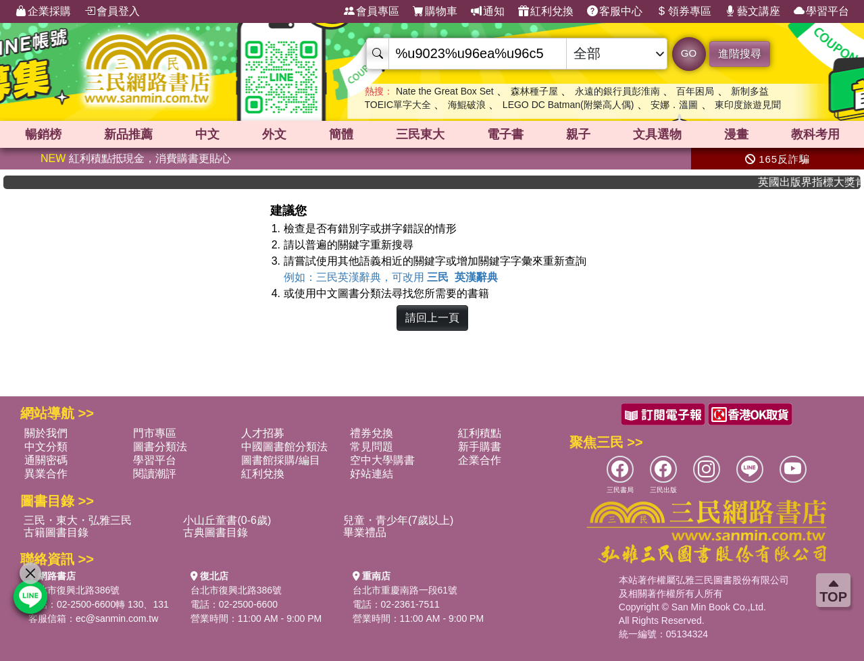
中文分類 (46, 446)
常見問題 (371, 446)
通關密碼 (46, 460)
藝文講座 (752, 11)
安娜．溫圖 (674, 104)
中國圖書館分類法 (284, 446)
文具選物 (657, 134)
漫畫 (736, 134)
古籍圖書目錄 (56, 532)
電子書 (505, 134)
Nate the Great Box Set (445, 91)
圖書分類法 (160, 446)
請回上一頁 (432, 317)
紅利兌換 (546, 11)
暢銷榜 (43, 134)
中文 (207, 134)
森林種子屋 (534, 91)
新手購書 (479, 446)
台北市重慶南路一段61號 (405, 590)
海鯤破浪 (467, 104)
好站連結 (371, 473)
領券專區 (683, 11)
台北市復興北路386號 (74, 590)
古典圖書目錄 (215, 532)
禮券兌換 (371, 433)
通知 (488, 11)
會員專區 (371, 11)
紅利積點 (479, 433)
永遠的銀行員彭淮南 (617, 91)
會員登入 (112, 11)
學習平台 (821, 11)
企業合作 (479, 460)
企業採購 (43, 11)
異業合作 (46, 473)
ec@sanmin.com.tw (117, 618)
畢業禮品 (364, 532)
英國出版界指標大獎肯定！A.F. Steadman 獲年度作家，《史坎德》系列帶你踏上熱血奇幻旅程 (818, 182)
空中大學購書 (382, 460)
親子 (578, 134)
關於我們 (46, 433)
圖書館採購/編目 (280, 460)
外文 (274, 134)
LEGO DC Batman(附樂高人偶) (568, 104)
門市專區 (154, 433)
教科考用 (815, 134)
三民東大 (420, 134)
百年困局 (695, 91)
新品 (128, 134)
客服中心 (614, 11)
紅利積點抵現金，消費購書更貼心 (136, 158)
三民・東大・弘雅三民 (78, 520)
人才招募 (262, 433)
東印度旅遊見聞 (748, 104)
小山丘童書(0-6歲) (227, 520)
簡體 (341, 134)
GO (688, 53)
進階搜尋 (739, 53)
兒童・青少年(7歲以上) (398, 520)
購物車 (435, 11)
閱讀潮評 (154, 473)
